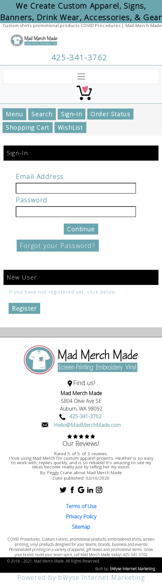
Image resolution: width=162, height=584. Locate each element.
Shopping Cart (27, 127)
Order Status (110, 114)
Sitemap (81, 526)
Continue (81, 229)
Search (42, 114)
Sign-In (71, 114)
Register (24, 308)
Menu (14, 114)
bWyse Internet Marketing (132, 568)
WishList (70, 127)
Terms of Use (81, 506)
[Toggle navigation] (81, 76)
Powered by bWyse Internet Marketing (81, 577)
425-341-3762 (79, 57)
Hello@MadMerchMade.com (87, 425)
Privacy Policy (81, 516)
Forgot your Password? (58, 245)
